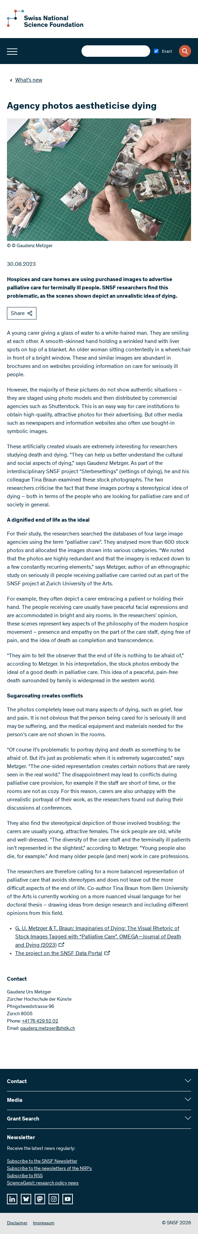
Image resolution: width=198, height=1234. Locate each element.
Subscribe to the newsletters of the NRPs (49, 1169)
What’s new (26, 80)
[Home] (45, 25)
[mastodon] (40, 1199)
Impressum (43, 1223)
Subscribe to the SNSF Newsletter (42, 1161)
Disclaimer (17, 1223)
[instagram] (54, 1199)
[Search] (185, 51)
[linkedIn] (12, 1199)
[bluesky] (26, 1199)
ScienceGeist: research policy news (43, 1183)
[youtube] (67, 1199)
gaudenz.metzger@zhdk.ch (47, 1028)
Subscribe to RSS (25, 1176)
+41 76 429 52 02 (40, 1021)
